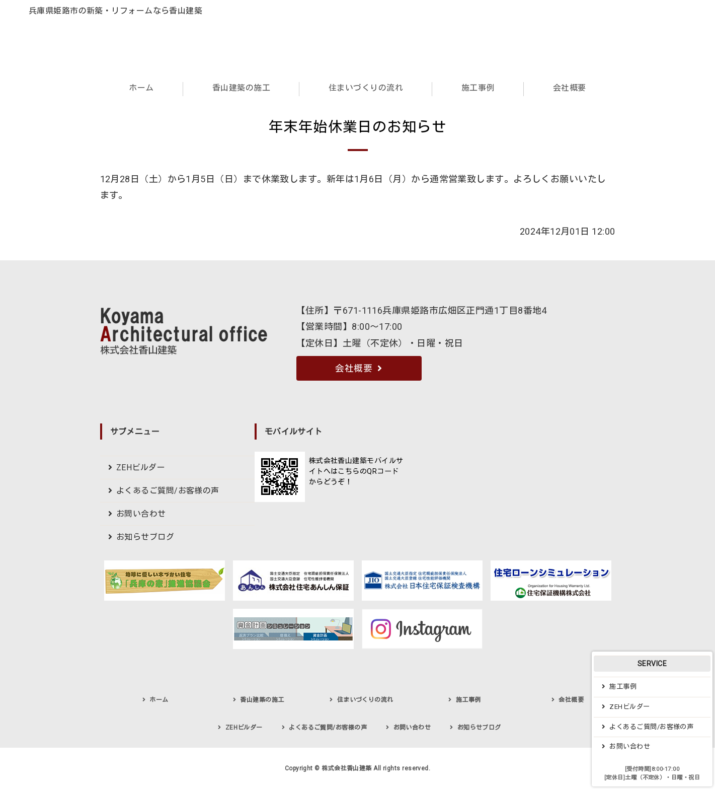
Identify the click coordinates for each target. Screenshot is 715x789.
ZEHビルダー (140, 467)
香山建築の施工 (241, 88)
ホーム (141, 88)
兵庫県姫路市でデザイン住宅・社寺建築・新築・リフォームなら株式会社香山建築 (109, 43)
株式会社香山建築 (347, 768)
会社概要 (569, 88)
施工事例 (478, 88)
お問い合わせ (141, 514)
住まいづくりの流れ (366, 88)
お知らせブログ (145, 537)
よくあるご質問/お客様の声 (167, 490)
